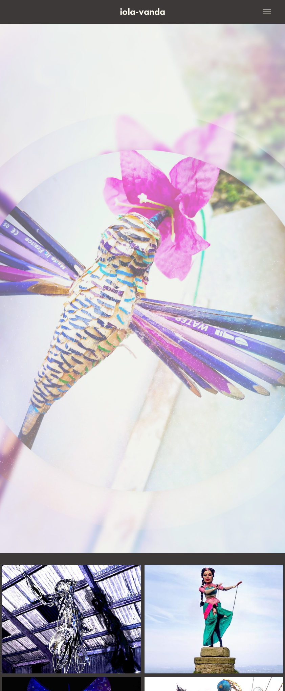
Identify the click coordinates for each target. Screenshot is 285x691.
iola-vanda (142, 11)
